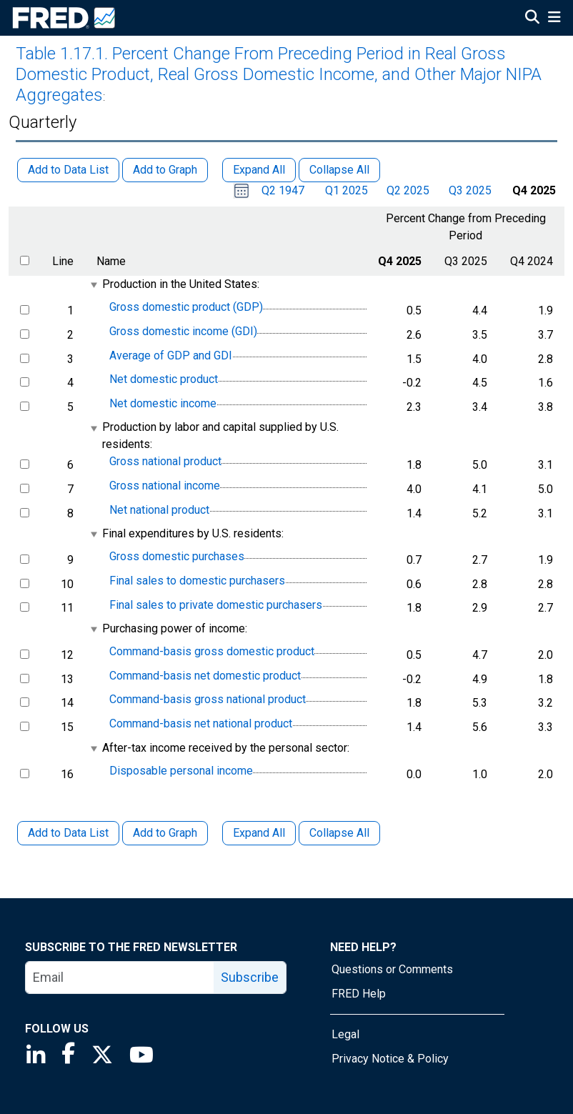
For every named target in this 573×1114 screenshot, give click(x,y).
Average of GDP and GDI (170, 355)
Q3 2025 (470, 190)
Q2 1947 (282, 190)
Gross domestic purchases (176, 557)
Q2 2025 (408, 190)
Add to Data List (68, 833)
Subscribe (250, 977)
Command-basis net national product (200, 723)
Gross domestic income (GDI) (183, 331)
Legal (345, 1034)
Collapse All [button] (339, 169)
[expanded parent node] (93, 284)
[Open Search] (532, 19)
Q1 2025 (346, 190)
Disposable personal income (181, 770)
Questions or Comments (392, 969)
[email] (120, 977)
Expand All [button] (259, 169)
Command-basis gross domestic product (211, 651)
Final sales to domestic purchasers (197, 580)
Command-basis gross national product (207, 700)
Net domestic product (163, 379)
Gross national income (164, 485)
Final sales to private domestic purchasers (215, 605)
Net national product (159, 510)
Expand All (259, 833)
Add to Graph (165, 833)
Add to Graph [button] (165, 169)
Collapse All (339, 833)
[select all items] (24, 260)
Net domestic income (162, 403)
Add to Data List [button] (68, 169)
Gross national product (165, 462)
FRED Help (359, 993)
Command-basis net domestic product (205, 675)
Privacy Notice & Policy (390, 1058)
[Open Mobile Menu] (554, 19)
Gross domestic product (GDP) (186, 307)
